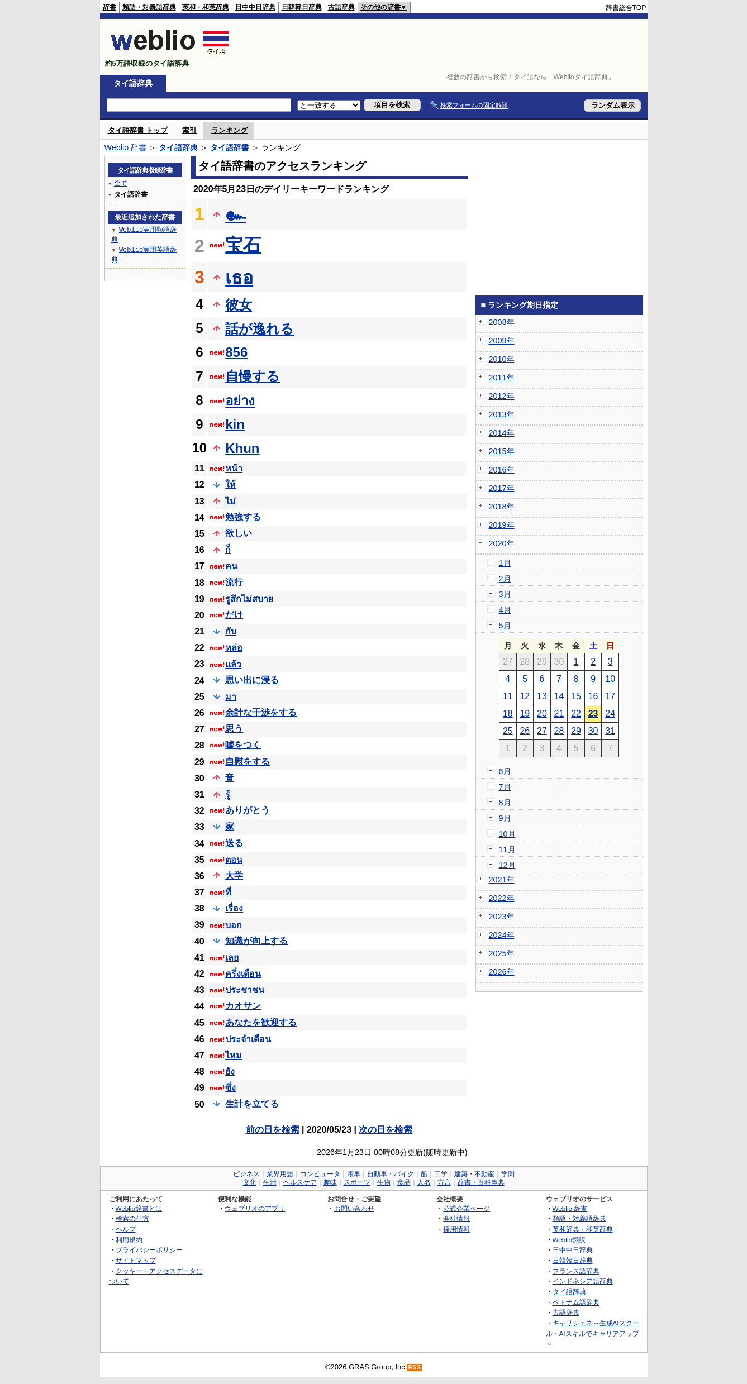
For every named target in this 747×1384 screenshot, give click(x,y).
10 (610, 679)
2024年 (502, 934)
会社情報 (456, 1218)
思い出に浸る (252, 680)
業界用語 (280, 1174)
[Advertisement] (443, 47)
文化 (249, 1182)
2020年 (502, 543)
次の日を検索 (385, 1129)
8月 (505, 802)
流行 (234, 582)
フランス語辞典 (576, 1271)
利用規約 (129, 1239)
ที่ (228, 892)
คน (231, 566)
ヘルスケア (300, 1182)
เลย (232, 957)
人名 (424, 1182)
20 (542, 713)
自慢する (252, 376)
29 (576, 731)
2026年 (502, 971)
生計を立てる (252, 1104)
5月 (505, 625)
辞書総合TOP (626, 8)
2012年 (502, 396)
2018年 (502, 506)
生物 (384, 1182)
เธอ (239, 278)
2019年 (502, 525)
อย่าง (240, 400)
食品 (404, 1182)
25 (508, 731)
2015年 (502, 451)
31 (610, 731)
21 (559, 713)
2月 (505, 578)
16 (593, 696)
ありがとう (247, 810)
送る (234, 843)
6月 (505, 771)
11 (508, 696)
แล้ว (233, 664)
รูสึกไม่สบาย (249, 599)
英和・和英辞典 (205, 7)
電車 (353, 1174)
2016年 (502, 469)
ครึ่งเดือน (243, 974)
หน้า (233, 468)
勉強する (243, 517)
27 (542, 731)
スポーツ (357, 1182)
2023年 (502, 916)
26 (525, 731)
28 (559, 731)
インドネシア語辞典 (583, 1281)
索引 (189, 130)
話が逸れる (259, 328)
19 (525, 713)
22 (576, 713)
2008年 (502, 322)
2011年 (502, 377)
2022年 (502, 898)
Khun (242, 448)
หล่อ (233, 647)
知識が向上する (256, 941)
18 (508, 713)
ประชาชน (244, 990)
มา (230, 696)
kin (235, 424)
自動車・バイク (390, 1174)
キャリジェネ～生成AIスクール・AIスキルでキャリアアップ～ (592, 1333)
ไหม (233, 1055)
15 (576, 696)
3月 (505, 594)
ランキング (229, 130)
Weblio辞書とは (139, 1208)
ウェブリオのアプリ (255, 1208)
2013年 (502, 414)
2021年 (502, 879)
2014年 (502, 432)
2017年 (502, 488)
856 (236, 352)
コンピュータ (320, 1174)
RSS (414, 1367)
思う (234, 728)
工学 (441, 1174)
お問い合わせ (354, 1208)
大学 (234, 875)
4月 (505, 609)
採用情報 (456, 1229)
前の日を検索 (272, 1129)
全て (120, 183)
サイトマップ (136, 1260)
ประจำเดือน (248, 1039)
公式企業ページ (466, 1208)
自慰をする (247, 761)
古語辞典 (341, 7)
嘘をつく (243, 745)
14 (559, 696)
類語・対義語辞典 (149, 7)
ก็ (228, 550)
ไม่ (230, 501)
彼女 (238, 304)
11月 (507, 849)
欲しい (238, 533)
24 (610, 713)
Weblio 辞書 (125, 147)
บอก (233, 925)
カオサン (243, 1005)
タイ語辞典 (133, 83)
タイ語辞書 (229, 147)
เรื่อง (234, 908)
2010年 (502, 359)
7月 (505, 786)
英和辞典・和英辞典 (583, 1229)
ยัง (230, 1071)
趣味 (330, 1182)
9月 (505, 818)
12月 (507, 865)
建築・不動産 (474, 1174)
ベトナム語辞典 (576, 1302)
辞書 (109, 7)
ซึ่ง (230, 1087)
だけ (234, 614)
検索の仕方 (132, 1218)
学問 (508, 1174)
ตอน (233, 860)
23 (593, 713)
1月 (505, 563)
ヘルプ (126, 1229)
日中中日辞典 (255, 7)
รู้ (227, 794)
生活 (270, 1182)
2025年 (502, 953)
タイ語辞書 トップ (138, 130)
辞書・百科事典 (481, 1182)
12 (525, 696)
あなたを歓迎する (261, 1022)
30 (593, 731)
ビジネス (246, 1174)
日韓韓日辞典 (302, 7)
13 (542, 696)
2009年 (502, 340)
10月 (507, 833)
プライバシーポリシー (149, 1249)
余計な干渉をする (261, 712)
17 (610, 696)
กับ (230, 631)
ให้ (230, 484)
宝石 (243, 245)
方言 (444, 1182)
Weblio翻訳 (569, 1239)
